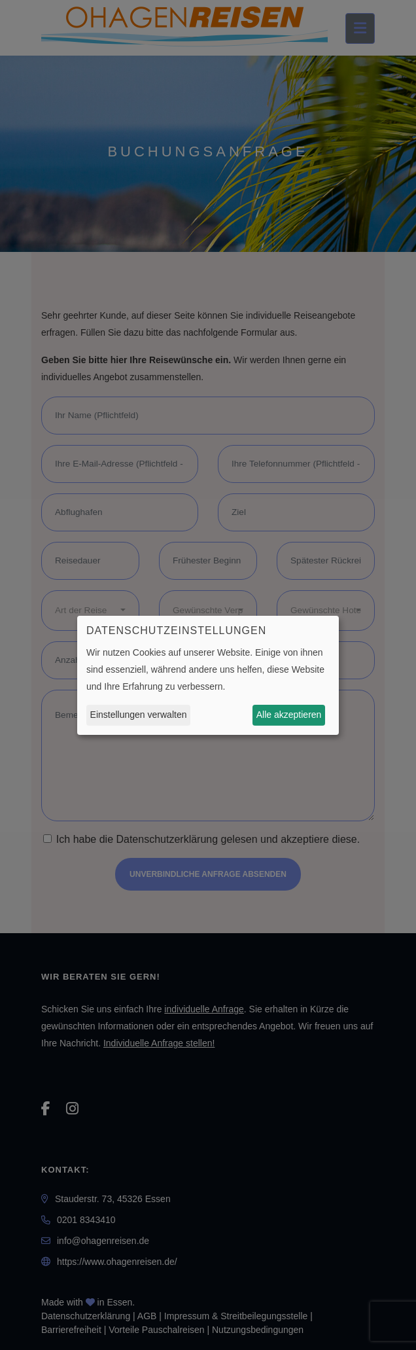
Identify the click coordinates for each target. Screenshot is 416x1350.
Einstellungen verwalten (138, 714)
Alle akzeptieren (289, 714)
